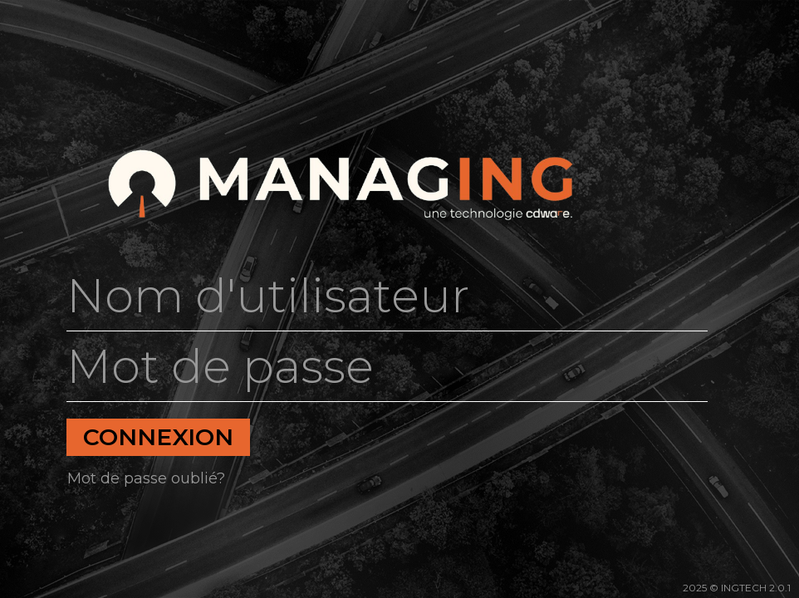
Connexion (158, 437)
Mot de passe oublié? (146, 478)
